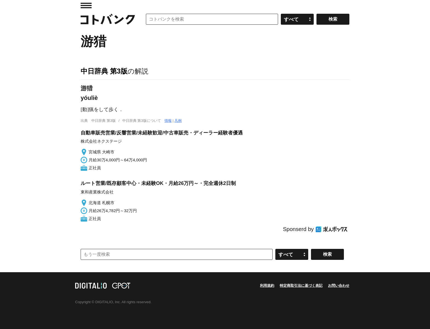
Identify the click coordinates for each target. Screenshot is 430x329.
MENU (86, 5)
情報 (168, 121)
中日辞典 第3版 (104, 71)
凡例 (178, 121)
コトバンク (108, 19)
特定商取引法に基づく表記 (301, 285)
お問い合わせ (338, 285)
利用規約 (267, 285)
